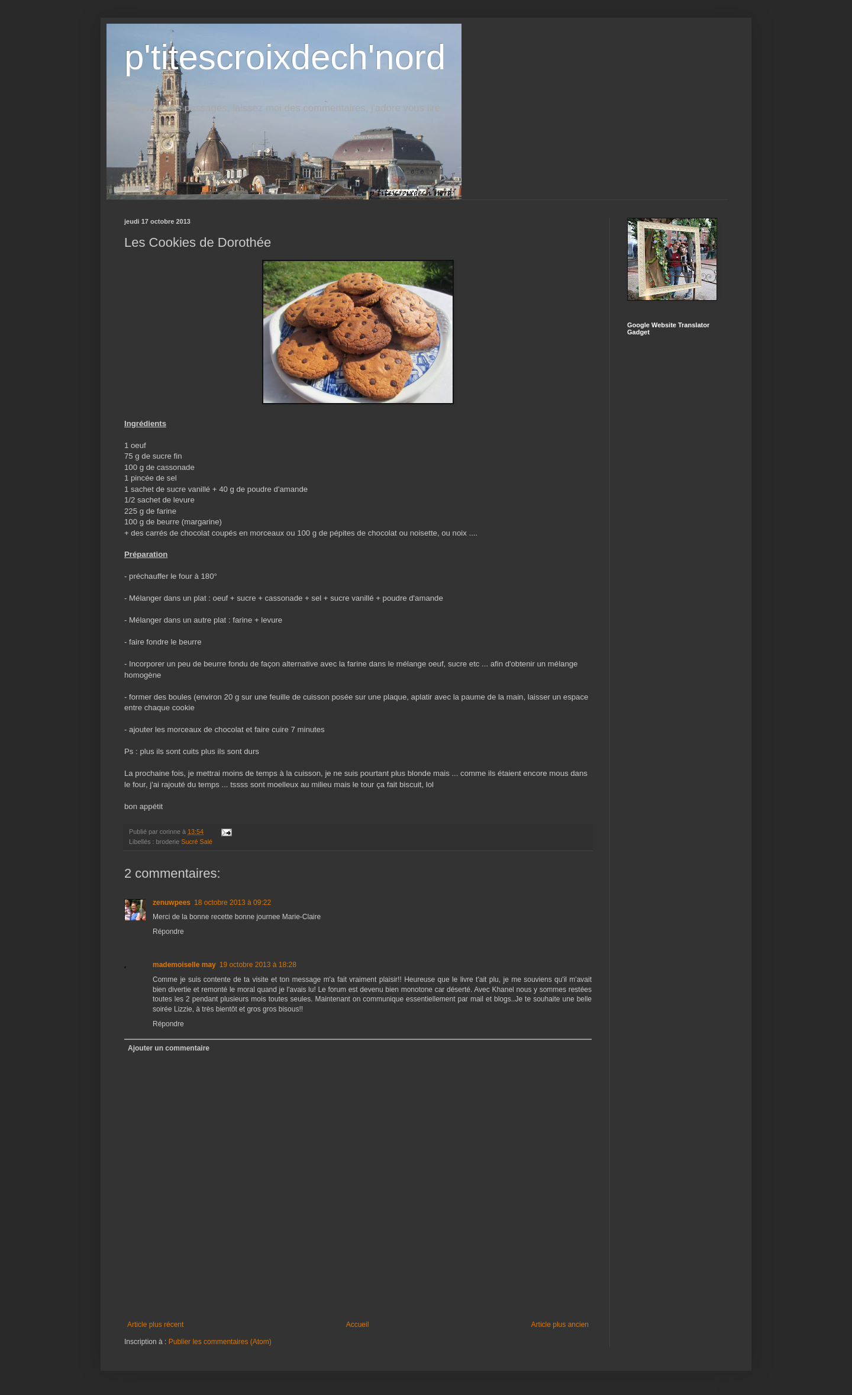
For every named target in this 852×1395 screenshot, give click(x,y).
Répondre (168, 931)
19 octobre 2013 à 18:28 (258, 965)
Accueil (357, 1324)
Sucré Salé (196, 841)
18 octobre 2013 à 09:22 (232, 902)
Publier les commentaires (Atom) (220, 1342)
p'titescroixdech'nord (285, 57)
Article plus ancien (560, 1324)
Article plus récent (155, 1324)
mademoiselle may (184, 965)
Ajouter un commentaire (168, 1048)
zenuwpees (172, 902)
